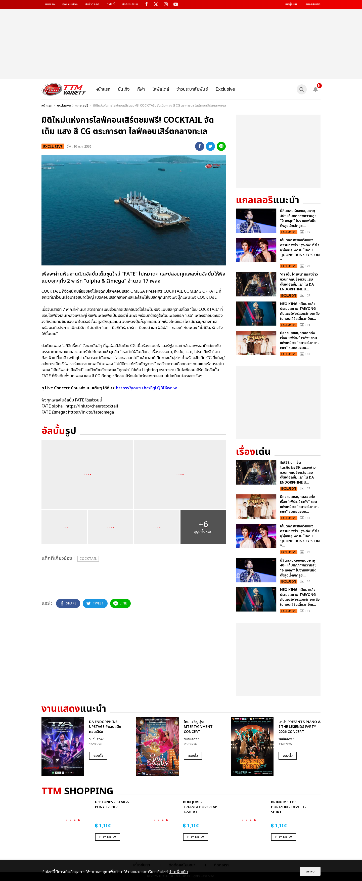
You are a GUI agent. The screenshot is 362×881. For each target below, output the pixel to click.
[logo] (63, 89)
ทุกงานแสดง (70, 4)
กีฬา (141, 89)
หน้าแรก (50, 4)
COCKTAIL (88, 558)
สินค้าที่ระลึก (92, 4)
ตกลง (310, 871)
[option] (86, 746)
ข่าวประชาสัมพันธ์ (192, 89)
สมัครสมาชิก (313, 4)
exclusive (64, 105)
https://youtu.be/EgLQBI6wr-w (146, 388)
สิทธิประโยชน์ (130, 4)
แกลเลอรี (81, 105)
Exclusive (225, 89)
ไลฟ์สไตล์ (160, 89)
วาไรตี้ (111, 4)
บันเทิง (124, 89)
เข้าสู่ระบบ (291, 4)
